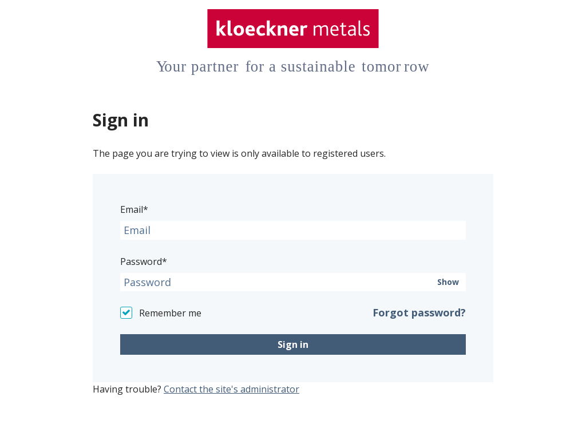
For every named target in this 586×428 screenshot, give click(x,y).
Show (448, 282)
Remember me (170, 313)
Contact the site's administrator (231, 389)
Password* (143, 261)
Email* (134, 209)
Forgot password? (419, 312)
